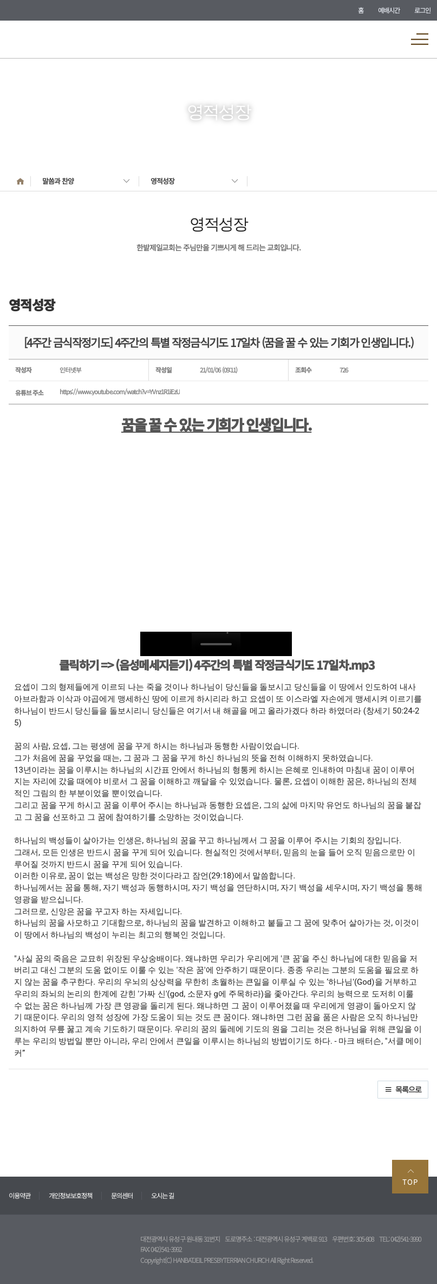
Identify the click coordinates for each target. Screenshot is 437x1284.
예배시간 (389, 10)
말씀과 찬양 (58, 181)
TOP (410, 1177)
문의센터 (122, 1195)
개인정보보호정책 (70, 1195)
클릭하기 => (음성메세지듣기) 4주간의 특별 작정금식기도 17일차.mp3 (216, 664)
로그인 (422, 10)
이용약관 (19, 1195)
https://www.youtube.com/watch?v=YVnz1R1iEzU (120, 391)
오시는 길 (162, 1195)
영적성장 (162, 181)
